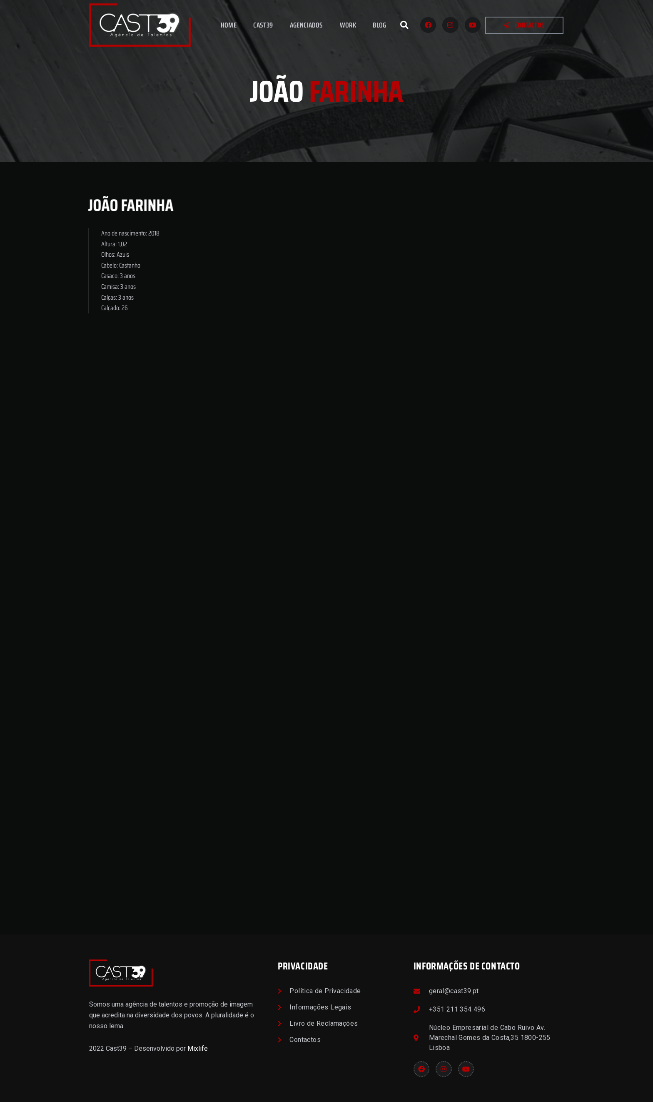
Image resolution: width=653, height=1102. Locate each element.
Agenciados (306, 25)
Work (348, 25)
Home (229, 25)
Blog (379, 25)
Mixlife (197, 1048)
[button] (404, 25)
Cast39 (263, 25)
